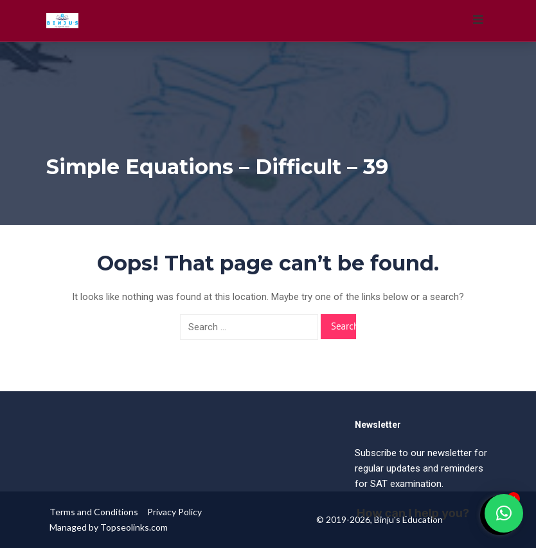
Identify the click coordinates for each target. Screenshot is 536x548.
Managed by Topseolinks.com (108, 527)
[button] (504, 513)
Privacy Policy (174, 511)
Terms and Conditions (93, 511)
